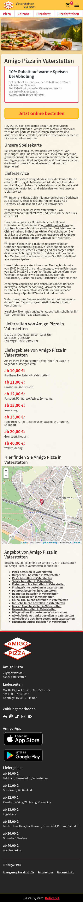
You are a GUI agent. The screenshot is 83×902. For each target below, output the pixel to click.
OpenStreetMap (49, 542)
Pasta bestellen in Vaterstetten (32, 578)
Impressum (45, 872)
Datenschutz (65, 872)
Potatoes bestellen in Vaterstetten (34, 590)
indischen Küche (36, 231)
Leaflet (24, 542)
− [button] (6, 476)
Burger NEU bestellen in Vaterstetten (36, 575)
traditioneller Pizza (56, 225)
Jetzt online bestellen (42, 113)
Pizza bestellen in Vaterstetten (32, 572)
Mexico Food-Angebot (60, 234)
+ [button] (6, 471)
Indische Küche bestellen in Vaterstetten (38, 603)
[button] (76, 4)
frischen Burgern (15, 228)
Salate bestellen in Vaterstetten (32, 581)
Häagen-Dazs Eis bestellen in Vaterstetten (39, 612)
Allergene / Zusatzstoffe (18, 872)
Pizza (7, 13)
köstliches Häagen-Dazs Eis (33, 238)
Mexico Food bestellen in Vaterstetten (37, 606)
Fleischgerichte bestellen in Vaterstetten (38, 584)
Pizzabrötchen (68, 13)
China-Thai (11, 231)
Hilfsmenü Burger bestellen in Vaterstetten (40, 622)
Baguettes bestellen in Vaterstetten (35, 593)
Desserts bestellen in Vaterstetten (34, 609)
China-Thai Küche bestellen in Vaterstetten (40, 600)
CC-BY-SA (75, 542)
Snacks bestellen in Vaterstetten (33, 597)
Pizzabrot (43, 13)
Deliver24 (52, 898)
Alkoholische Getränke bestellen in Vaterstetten (43, 618)
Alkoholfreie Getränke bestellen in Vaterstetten (43, 615)
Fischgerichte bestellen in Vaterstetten (37, 587)
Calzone (24, 13)
